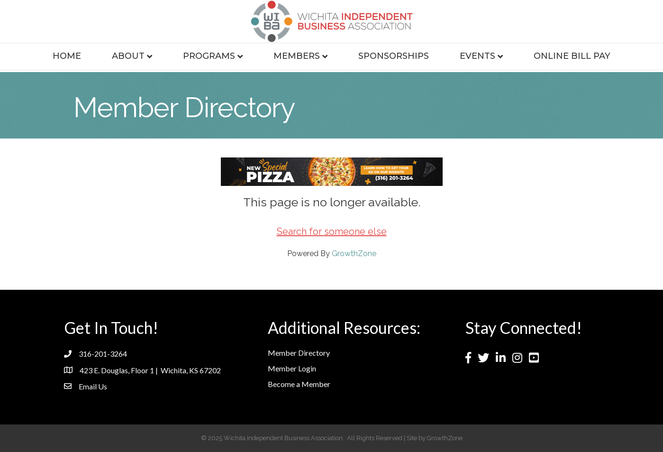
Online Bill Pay (572, 56)
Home (67, 56)
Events (477, 56)
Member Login (292, 368)
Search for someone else (332, 231)
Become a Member (299, 383)
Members (296, 56)
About (128, 56)
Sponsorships (393, 56)
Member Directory (299, 352)
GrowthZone (354, 253)
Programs (209, 56)
